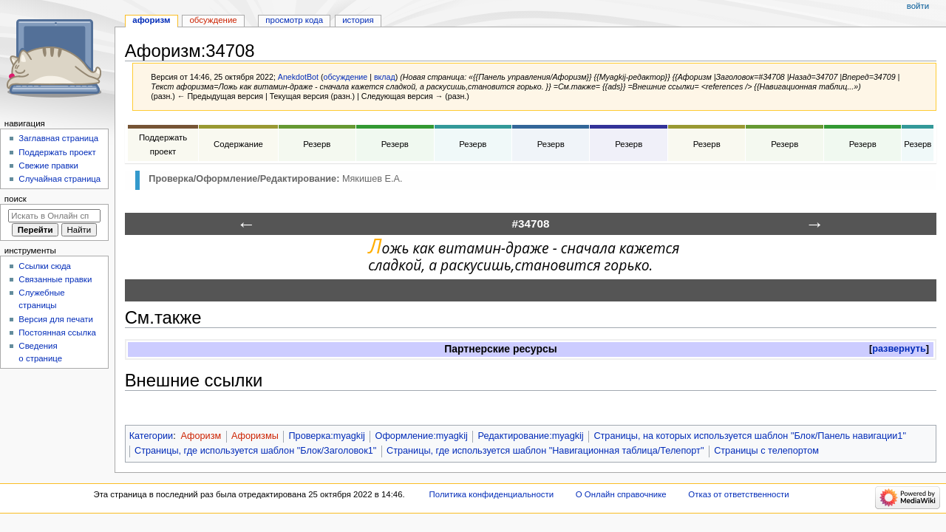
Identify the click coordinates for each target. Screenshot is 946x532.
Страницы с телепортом (766, 451)
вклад (384, 76)
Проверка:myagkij (326, 436)
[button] (899, 349)
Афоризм (200, 436)
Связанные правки (55, 279)
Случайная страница (59, 178)
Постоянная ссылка (56, 332)
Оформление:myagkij (421, 436)
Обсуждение (212, 20)
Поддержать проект (56, 152)
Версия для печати (55, 319)
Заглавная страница (58, 138)
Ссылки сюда (44, 266)
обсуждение (345, 76)
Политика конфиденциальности (491, 494)
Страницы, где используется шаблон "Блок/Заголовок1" (255, 451)
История (358, 20)
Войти (918, 5)
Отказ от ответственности (738, 494)
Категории (151, 436)
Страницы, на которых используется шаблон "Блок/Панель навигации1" (749, 436)
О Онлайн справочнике (621, 494)
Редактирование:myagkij (531, 436)
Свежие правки (48, 165)
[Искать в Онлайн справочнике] (54, 215)
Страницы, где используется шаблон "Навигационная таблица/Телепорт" (545, 451)
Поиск (15, 198)
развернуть (899, 349)
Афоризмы (255, 436)
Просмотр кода (294, 20)
